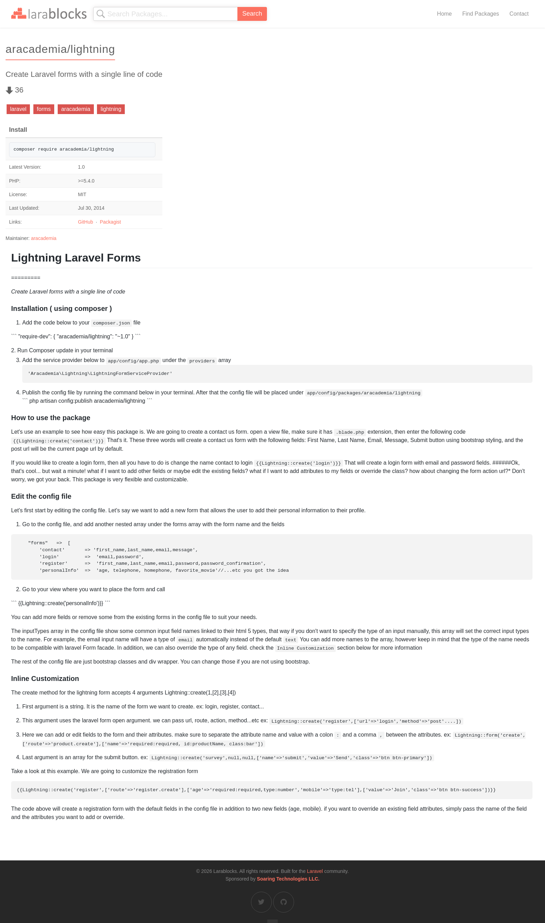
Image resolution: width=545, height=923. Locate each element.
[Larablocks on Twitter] (261, 902)
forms (44, 109)
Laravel (315, 871)
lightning (110, 109)
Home (444, 14)
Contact (519, 14)
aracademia (75, 109)
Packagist (110, 222)
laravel (18, 109)
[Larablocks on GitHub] (283, 902)
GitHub (85, 222)
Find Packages (480, 14)
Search (252, 13)
